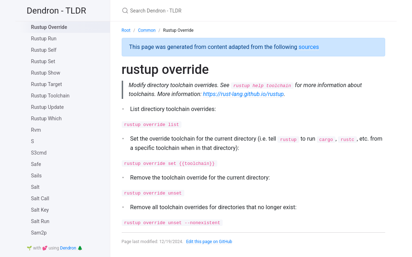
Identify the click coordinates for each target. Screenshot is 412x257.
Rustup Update (47, 107)
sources (309, 47)
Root (126, 30)
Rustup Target (46, 84)
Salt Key (40, 210)
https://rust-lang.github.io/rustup (243, 94)
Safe (36, 164)
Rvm (36, 130)
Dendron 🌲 (71, 248)
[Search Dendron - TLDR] (206, 10)
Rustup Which (46, 118)
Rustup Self (44, 50)
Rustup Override (49, 27)
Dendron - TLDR (56, 11)
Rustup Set (43, 61)
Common (146, 30)
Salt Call (40, 198)
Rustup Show (45, 73)
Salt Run (40, 221)
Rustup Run (44, 38)
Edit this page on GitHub (209, 241)
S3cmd (39, 153)
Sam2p (39, 233)
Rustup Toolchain (50, 96)
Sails (36, 175)
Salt (35, 187)
